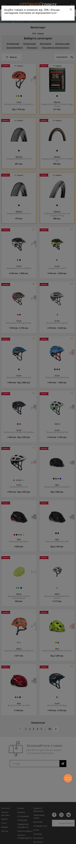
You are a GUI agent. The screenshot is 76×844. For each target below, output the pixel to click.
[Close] (71, 9)
